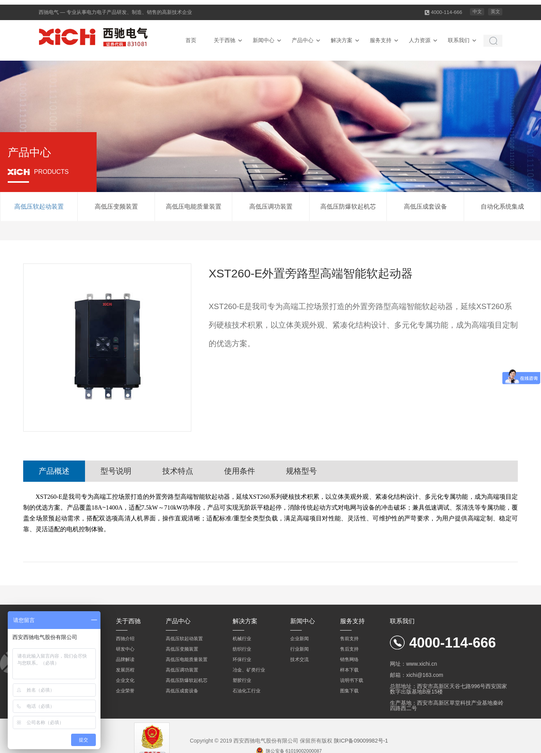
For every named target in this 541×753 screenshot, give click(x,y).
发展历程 (125, 670)
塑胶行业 (242, 680)
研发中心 (125, 649)
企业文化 (125, 680)
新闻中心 (263, 40)
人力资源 (419, 40)
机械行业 (242, 638)
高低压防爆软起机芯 (348, 206)
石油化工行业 (246, 691)
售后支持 (349, 649)
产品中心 (302, 40)
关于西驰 (224, 40)
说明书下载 (351, 680)
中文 (477, 11)
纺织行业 (242, 649)
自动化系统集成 (502, 206)
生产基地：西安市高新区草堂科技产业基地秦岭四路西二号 (447, 705)
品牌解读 (125, 659)
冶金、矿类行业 (249, 670)
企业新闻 (299, 638)
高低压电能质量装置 (193, 206)
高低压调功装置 (271, 206)
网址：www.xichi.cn (413, 664)
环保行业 (242, 659)
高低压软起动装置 (39, 206)
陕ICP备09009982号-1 (361, 741)
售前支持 (349, 638)
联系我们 (459, 40)
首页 (190, 40)
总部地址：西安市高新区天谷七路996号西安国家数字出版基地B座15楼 (448, 689)
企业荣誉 (125, 691)
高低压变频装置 (116, 206)
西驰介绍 (125, 638)
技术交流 (299, 659)
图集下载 (349, 691)
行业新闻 (299, 649)
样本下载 (349, 670)
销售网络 (349, 659)
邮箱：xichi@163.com (416, 675)
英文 (495, 11)
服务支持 (380, 40)
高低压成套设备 (425, 206)
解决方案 (341, 40)
